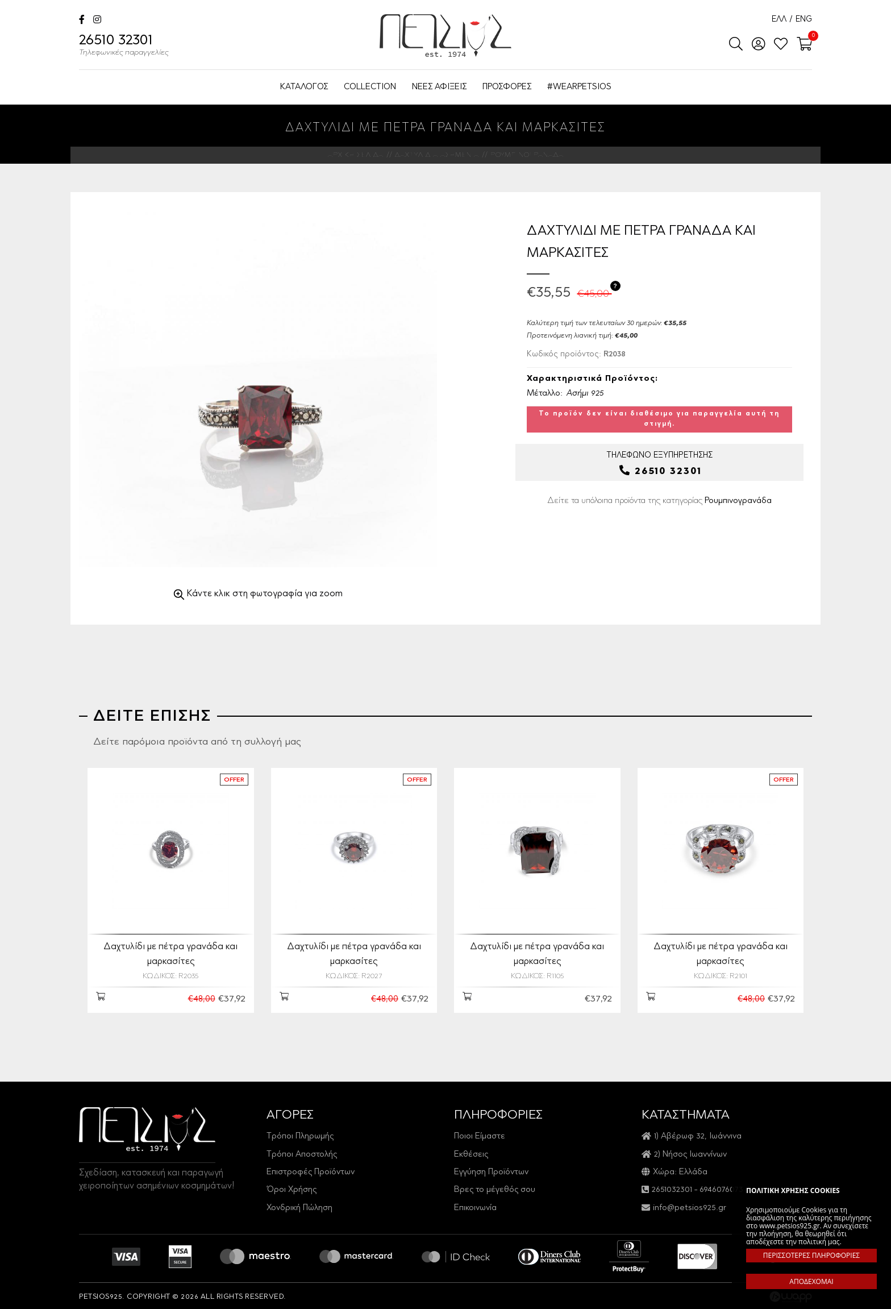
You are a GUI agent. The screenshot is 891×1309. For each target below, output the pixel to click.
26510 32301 (124, 46)
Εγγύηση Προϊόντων (491, 1170)
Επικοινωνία (475, 1206)
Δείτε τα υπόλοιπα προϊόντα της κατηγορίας (659, 501)
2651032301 (672, 1188)
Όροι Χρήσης (292, 1188)
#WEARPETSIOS (579, 87)
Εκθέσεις (471, 1152)
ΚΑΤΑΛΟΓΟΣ (304, 87)
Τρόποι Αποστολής (302, 1152)
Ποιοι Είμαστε (479, 1134)
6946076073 (721, 1188)
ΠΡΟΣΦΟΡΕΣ (506, 87)
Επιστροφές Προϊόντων (311, 1170)
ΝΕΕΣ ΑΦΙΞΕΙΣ (439, 87)
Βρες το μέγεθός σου (494, 1188)
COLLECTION (370, 87)
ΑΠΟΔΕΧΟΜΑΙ (811, 1281)
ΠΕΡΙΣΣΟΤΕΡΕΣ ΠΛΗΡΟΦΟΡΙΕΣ (811, 1255)
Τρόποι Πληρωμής (300, 1134)
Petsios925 (445, 35)
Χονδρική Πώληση (299, 1206)
